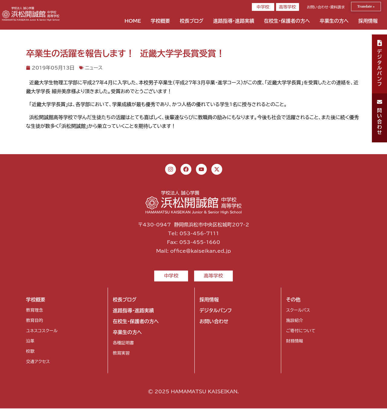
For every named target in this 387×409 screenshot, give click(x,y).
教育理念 (34, 311)
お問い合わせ (214, 322)
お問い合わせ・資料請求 (326, 7)
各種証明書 (123, 343)
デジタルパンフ (216, 311)
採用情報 (368, 20)
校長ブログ (191, 20)
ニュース (93, 67)
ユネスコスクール (41, 331)
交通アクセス (38, 362)
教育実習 (121, 354)
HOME (133, 20)
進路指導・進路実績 (233, 20)
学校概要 (160, 20)
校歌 (30, 352)
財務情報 (294, 341)
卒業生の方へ (334, 20)
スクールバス (298, 311)
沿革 (30, 341)
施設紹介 (294, 321)
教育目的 (34, 321)
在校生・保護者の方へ (287, 20)
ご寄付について (300, 331)
